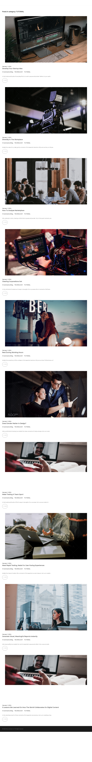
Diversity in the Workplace (12, 139)
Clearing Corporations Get (12, 281)
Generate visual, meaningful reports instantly (19, 636)
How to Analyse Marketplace (13, 210)
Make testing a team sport (12, 494)
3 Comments (6, 72)
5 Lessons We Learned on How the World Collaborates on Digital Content (30, 707)
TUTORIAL (27, 72)
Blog (11, 72)
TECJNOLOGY (18, 72)
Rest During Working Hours (12, 352)
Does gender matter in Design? (14, 423)
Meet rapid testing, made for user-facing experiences (23, 565)
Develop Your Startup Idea (12, 68)
